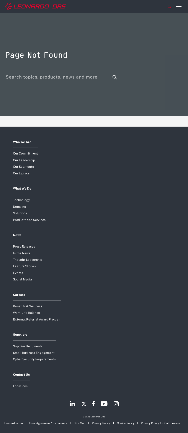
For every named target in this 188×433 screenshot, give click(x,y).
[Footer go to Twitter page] (84, 404)
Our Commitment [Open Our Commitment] (25, 153)
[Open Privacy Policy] (101, 422)
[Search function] (114, 77)
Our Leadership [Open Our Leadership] (24, 160)
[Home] (35, 6)
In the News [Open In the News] (21, 253)
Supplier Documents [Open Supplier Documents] (28, 346)
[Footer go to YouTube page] (104, 404)
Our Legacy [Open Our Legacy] (21, 173)
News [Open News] (17, 235)
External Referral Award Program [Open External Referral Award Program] (37, 319)
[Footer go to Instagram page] (116, 404)
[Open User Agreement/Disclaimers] (48, 422)
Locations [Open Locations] (20, 386)
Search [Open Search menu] (169, 6)
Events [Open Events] (18, 273)
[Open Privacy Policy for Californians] (160, 422)
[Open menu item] (178, 6)
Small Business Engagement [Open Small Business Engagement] (34, 352)
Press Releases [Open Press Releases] (24, 246)
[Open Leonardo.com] (13, 422)
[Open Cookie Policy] (125, 422)
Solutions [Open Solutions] (20, 213)
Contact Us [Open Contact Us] (21, 374)
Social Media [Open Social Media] (22, 279)
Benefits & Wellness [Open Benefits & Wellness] (27, 306)
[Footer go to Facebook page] (93, 404)
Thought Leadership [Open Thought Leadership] (27, 259)
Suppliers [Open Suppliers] (20, 334)
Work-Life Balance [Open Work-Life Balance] (26, 312)
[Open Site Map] (79, 422)
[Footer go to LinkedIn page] (72, 404)
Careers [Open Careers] (19, 294)
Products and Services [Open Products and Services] (29, 220)
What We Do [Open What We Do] (22, 188)
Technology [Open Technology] (21, 200)
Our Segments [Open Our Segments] (23, 166)
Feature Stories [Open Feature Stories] (24, 266)
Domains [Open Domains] (19, 206)
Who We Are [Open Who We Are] (22, 142)
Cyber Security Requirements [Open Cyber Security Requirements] (34, 359)
